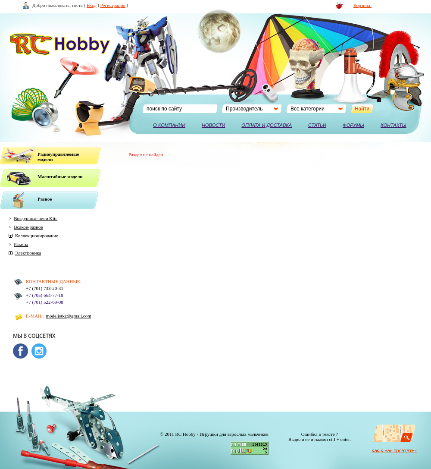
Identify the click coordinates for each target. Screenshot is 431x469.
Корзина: (362, 5)
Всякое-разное (28, 227)
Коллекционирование (36, 235)
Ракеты (21, 244)
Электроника (28, 252)
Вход (92, 5)
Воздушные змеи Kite (35, 218)
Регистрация (112, 5)
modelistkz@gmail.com (68, 315)
